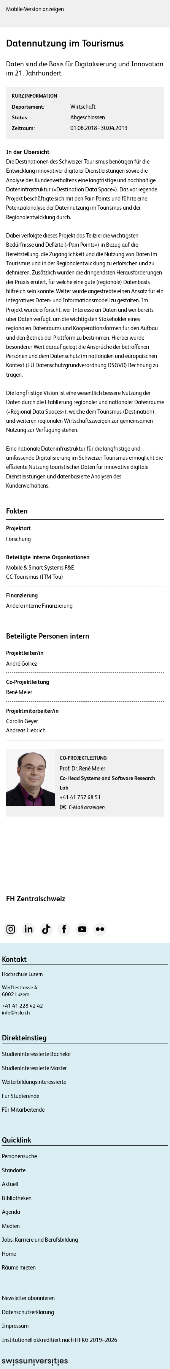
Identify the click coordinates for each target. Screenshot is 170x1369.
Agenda (11, 1212)
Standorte (13, 1170)
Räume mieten (19, 1267)
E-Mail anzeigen (87, 807)
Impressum (15, 1325)
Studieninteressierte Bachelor (36, 1054)
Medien (11, 1226)
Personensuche (19, 1156)
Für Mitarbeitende (23, 1109)
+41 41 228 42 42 (22, 1006)
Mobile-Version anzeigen (35, 9)
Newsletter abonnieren (28, 1298)
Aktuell (10, 1184)
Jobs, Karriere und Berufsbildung (40, 1239)
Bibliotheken (17, 1198)
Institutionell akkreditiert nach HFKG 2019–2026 (59, 1340)
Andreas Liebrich (26, 730)
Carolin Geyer (22, 721)
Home (9, 1253)
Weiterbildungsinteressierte (34, 1082)
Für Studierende (20, 1096)
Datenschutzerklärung (28, 1312)
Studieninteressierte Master (34, 1068)
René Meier (19, 692)
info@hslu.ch (16, 1012)
